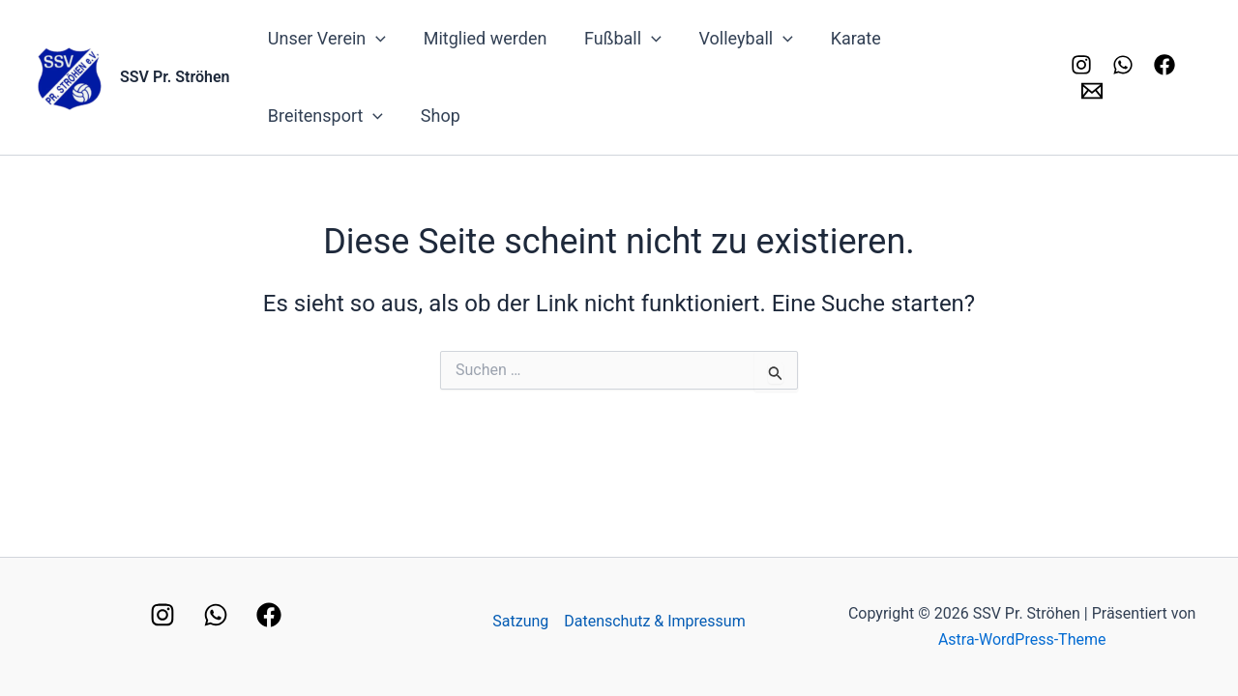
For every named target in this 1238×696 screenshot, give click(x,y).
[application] (375, 38)
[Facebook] (1162, 64)
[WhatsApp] (215, 614)
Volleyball (736, 38)
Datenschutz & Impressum (655, 621)
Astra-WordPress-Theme (1022, 639)
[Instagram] (1079, 64)
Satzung (520, 621)
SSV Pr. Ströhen (175, 77)
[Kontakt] (1089, 91)
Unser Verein (326, 38)
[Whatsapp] (1121, 64)
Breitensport (961, 38)
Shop (287, 115)
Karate (844, 38)
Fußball (616, 38)
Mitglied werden (482, 38)
